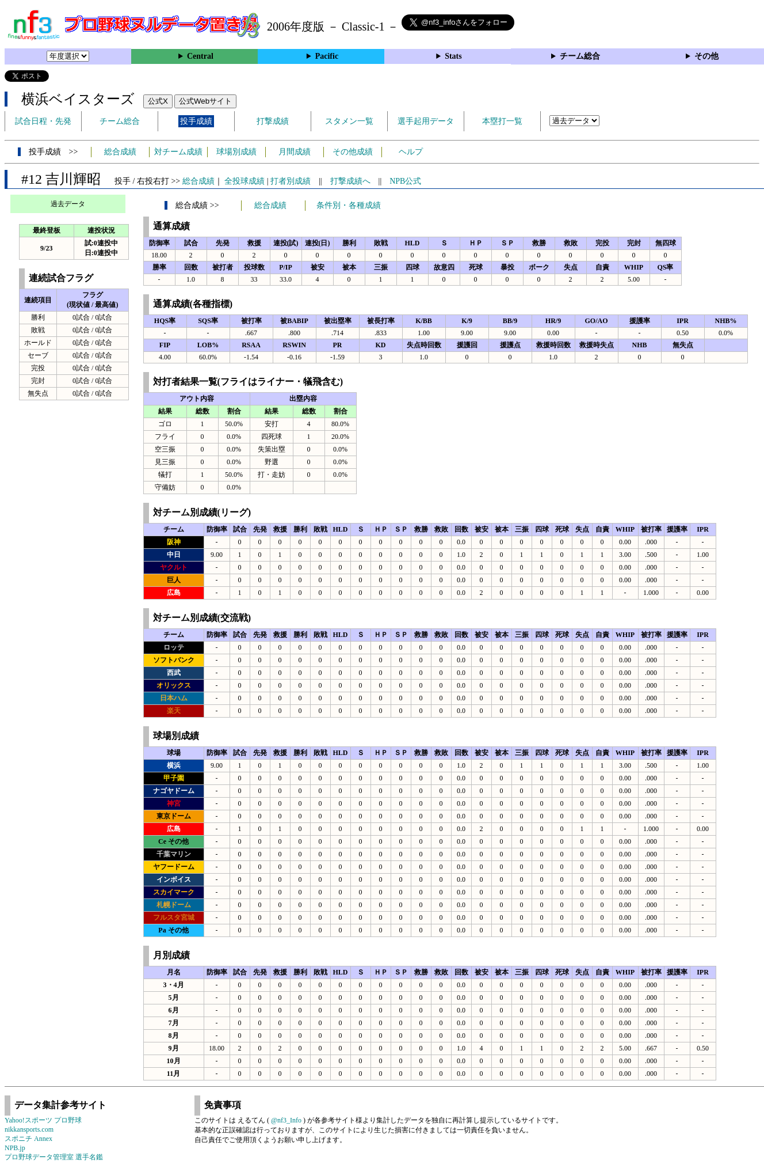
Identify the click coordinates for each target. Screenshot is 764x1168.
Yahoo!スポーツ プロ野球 (43, 1120)
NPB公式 (405, 181)
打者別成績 (290, 181)
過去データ (68, 204)
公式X (158, 101)
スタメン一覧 (349, 121)
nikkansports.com (29, 1129)
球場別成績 (236, 151)
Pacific (326, 56)
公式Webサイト (205, 101)
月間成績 (294, 151)
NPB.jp (15, 1148)
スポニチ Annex (28, 1139)
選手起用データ (426, 121)
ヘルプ (411, 151)
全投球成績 (244, 181)
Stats (453, 56)
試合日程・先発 (43, 121)
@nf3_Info (286, 1120)
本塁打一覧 (502, 121)
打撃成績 (273, 121)
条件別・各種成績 (348, 205)
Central (200, 56)
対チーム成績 (178, 151)
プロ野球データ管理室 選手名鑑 (54, 1157)
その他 (706, 56)
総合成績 (120, 151)
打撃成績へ (350, 181)
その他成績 (353, 151)
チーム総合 (580, 56)
